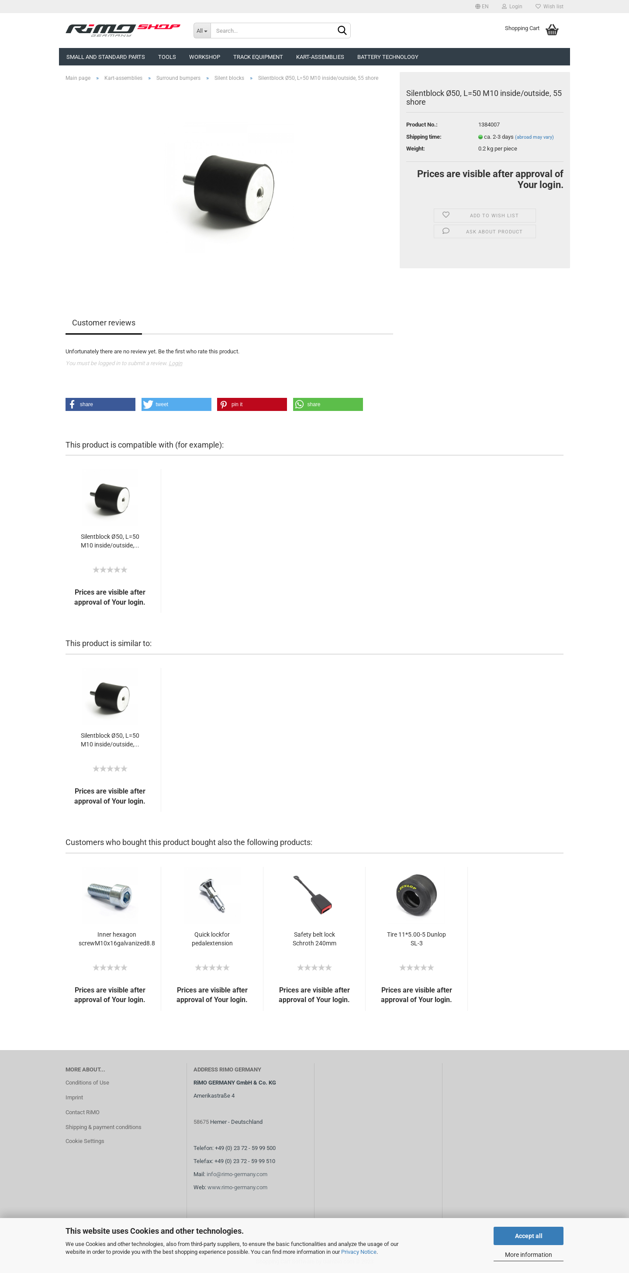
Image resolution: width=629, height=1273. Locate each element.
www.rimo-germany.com (237, 1187)
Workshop (204, 57)
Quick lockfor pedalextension (212, 939)
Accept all (529, 1235)
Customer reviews (103, 322)
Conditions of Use (87, 1082)
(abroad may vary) (534, 137)
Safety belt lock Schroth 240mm (314, 939)
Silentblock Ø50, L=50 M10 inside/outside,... (110, 541)
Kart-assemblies (320, 57)
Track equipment (258, 57)
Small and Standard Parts (105, 57)
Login (512, 6)
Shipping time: (424, 136)
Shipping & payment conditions (104, 1127)
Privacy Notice (359, 1252)
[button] (100, 404)
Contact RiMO (83, 1112)
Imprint (74, 1097)
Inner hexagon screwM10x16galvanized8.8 (117, 939)
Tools (167, 57)
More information (528, 1254)
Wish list (549, 6)
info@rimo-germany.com (237, 1174)
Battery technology (387, 57)
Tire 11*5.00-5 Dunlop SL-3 (416, 939)
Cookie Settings (85, 1141)
